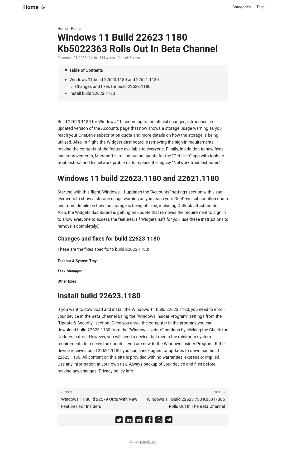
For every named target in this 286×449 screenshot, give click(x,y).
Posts (76, 28)
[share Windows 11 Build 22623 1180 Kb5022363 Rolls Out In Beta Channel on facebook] (149, 420)
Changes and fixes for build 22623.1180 (112, 86)
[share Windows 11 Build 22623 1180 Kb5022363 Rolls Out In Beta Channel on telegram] (168, 420)
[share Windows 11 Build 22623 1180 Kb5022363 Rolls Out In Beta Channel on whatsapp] (158, 420)
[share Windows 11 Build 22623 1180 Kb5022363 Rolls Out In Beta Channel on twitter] (119, 420)
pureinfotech (148, 442)
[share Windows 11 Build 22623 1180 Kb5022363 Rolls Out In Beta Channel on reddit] (139, 420)
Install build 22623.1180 (92, 93)
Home (30, 7)
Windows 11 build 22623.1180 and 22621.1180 (114, 79)
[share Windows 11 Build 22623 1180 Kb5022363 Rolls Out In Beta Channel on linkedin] (129, 420)
